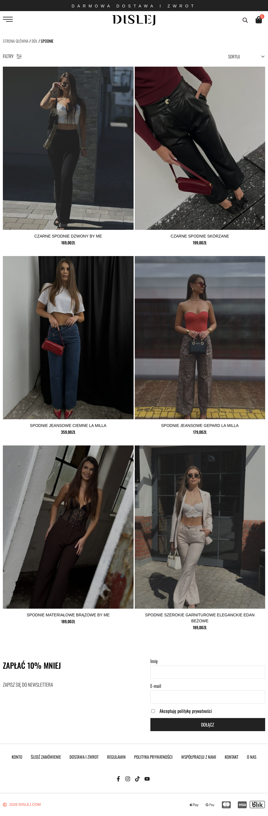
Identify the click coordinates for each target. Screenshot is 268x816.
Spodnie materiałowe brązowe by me (68, 615)
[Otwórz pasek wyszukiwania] (245, 20)
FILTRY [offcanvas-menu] (12, 56)
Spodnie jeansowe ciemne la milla (68, 425)
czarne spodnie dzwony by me (68, 236)
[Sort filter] (246, 56)
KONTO (17, 757)
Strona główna (15, 41)
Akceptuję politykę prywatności (185, 710)
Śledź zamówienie (46, 757)
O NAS (251, 757)
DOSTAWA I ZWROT (84, 757)
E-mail (155, 685)
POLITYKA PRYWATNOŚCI (153, 757)
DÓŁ (35, 41)
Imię (154, 661)
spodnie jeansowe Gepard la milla (200, 425)
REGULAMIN (116, 757)
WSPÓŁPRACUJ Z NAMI (198, 757)
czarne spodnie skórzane (200, 236)
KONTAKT (231, 757)
